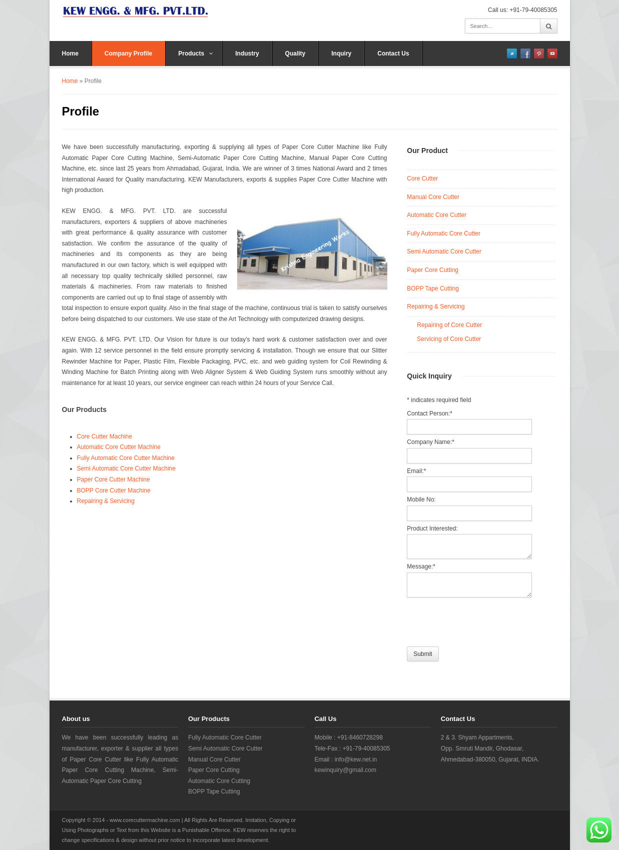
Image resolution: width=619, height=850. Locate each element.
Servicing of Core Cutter (449, 339)
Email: (416, 471)
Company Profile (128, 53)
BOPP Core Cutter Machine (114, 490)
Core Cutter (422, 178)
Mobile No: (421, 499)
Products (195, 53)
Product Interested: (432, 528)
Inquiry (341, 53)
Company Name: (430, 442)
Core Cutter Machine (105, 436)
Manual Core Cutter (433, 197)
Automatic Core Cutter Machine (119, 447)
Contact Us (393, 53)
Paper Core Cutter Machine (113, 479)
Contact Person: (429, 413)
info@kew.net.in (355, 759)
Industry (247, 53)
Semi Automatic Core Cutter (444, 251)
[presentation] (483, 619)
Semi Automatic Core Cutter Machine (126, 468)
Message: (421, 566)
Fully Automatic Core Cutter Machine (126, 458)
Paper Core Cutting (432, 270)
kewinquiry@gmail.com (345, 770)
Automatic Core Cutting (219, 781)
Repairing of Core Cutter (449, 325)
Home (70, 53)
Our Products (84, 410)
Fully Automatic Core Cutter (443, 233)
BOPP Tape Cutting (433, 288)
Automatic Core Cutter (436, 215)
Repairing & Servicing (106, 501)
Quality (295, 53)
